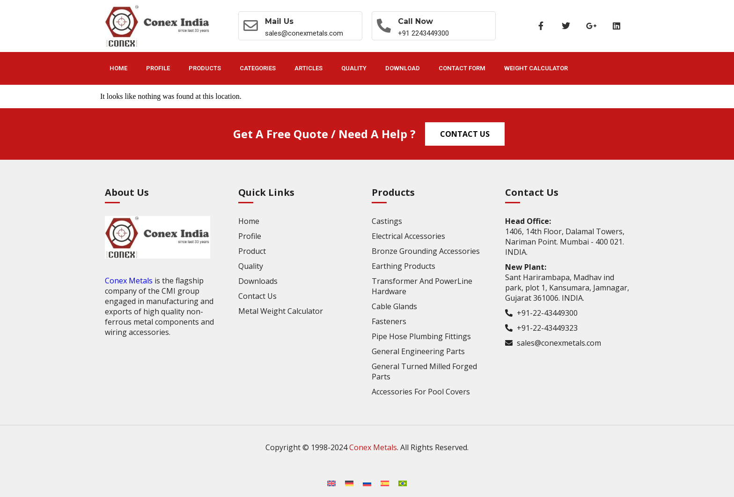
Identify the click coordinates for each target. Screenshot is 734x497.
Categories (258, 68)
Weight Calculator (536, 68)
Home (118, 68)
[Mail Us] (250, 25)
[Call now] (384, 25)
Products (205, 68)
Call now (416, 21)
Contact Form (462, 68)
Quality (354, 68)
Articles (308, 68)
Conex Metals (129, 280)
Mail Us (279, 21)
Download (402, 68)
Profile (158, 68)
